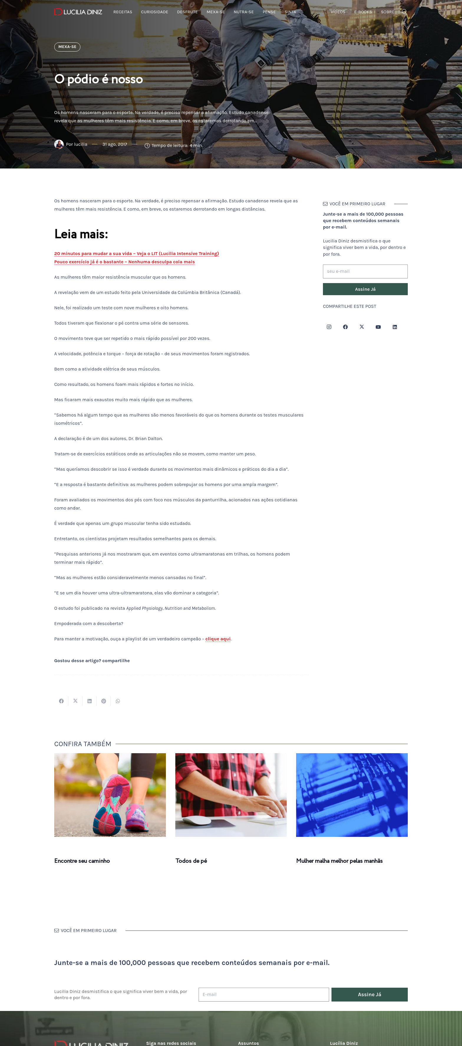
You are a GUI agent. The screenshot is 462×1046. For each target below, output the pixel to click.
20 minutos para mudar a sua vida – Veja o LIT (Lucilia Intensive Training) (136, 253)
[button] (404, 12)
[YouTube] (378, 327)
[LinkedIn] (395, 327)
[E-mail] (264, 995)
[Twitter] (362, 327)
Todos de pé (191, 861)
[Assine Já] (365, 289)
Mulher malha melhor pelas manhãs (339, 861)
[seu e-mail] (365, 271)
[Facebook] (345, 327)
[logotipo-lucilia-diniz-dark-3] (78, 12)
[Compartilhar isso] (61, 701)
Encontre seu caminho (82, 861)
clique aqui (217, 639)
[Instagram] (329, 327)
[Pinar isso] (104, 701)
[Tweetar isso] (75, 701)
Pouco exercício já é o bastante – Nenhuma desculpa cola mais (124, 262)
